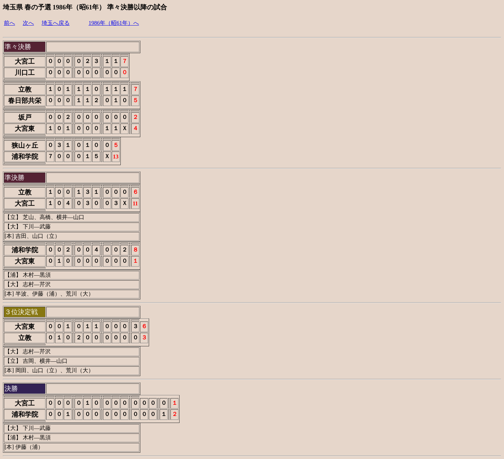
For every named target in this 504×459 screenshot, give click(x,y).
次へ (28, 23)
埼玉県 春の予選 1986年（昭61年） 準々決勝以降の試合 (85, 7)
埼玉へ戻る (56, 23)
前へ (9, 23)
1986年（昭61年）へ (114, 23)
